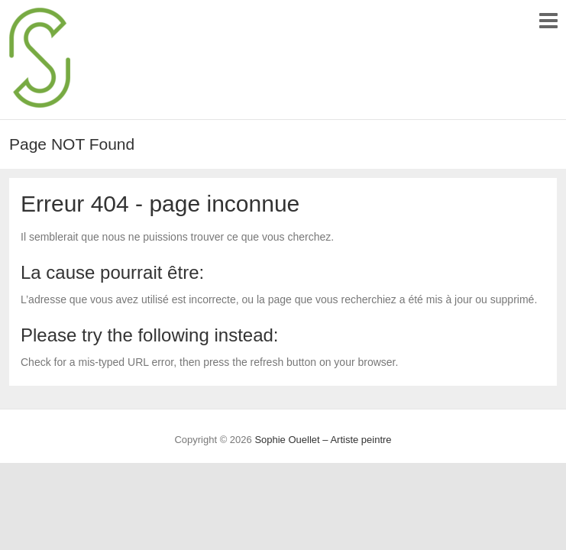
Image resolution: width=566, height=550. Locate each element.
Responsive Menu (548, 20)
